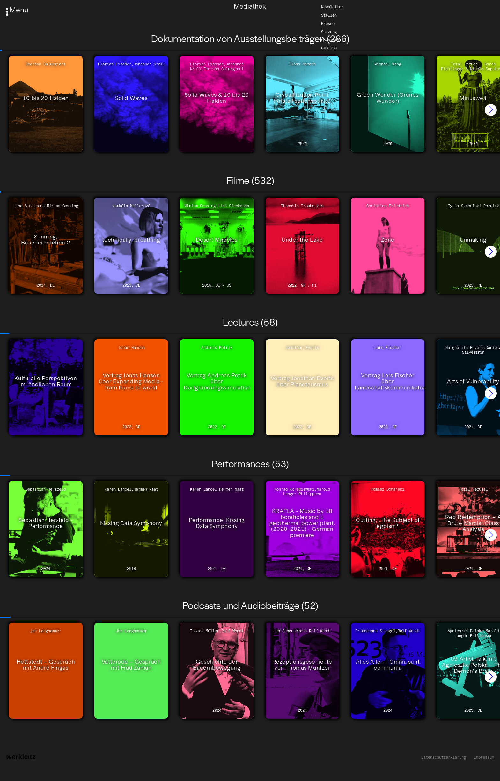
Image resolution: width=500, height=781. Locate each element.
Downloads (331, 39)
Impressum (484, 757)
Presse (328, 23)
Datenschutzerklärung (443, 757)
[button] (491, 110)
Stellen (329, 14)
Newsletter (332, 6)
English (329, 48)
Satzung (329, 31)
